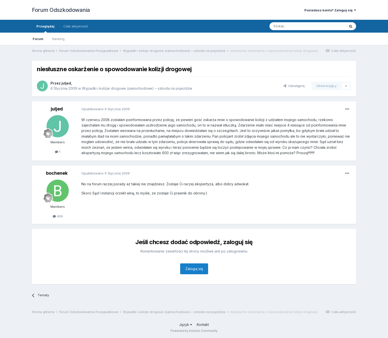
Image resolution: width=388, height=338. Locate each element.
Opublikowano (105, 109)
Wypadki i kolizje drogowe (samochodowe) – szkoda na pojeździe (137, 88)
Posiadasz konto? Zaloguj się (330, 10)
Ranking (58, 39)
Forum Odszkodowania (61, 10)
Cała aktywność (75, 26)
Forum (38, 39)
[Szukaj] (295, 26)
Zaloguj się (194, 269)
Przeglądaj (45, 28)
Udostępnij (294, 86)
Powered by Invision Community (194, 331)
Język (185, 324)
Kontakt (203, 324)
